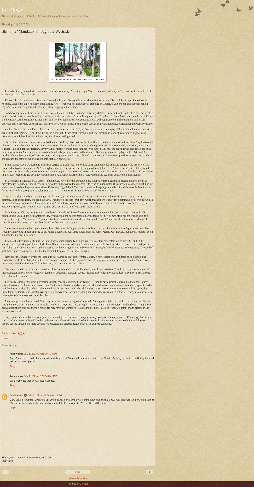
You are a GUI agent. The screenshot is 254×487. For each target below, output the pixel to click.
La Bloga (12, 9)
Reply (13, 366)
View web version (78, 478)
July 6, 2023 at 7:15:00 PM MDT (40, 353)
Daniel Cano (16, 395)
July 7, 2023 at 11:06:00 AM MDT (45, 395)
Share (6, 338)
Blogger (84, 483)
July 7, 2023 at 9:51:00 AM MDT (40, 376)
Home (77, 472)
